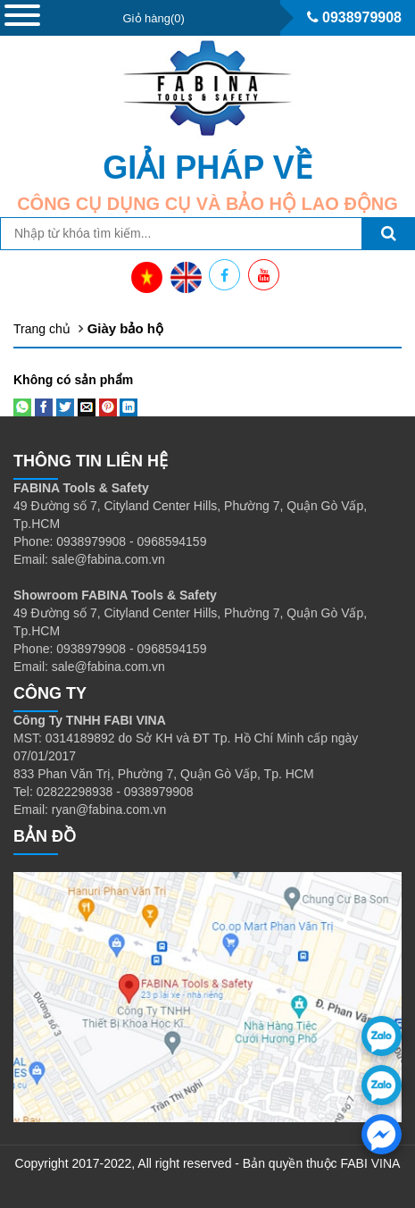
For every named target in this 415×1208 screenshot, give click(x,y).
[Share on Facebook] (44, 406)
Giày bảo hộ (125, 328)
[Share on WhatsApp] (22, 406)
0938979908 (354, 17)
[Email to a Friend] (86, 406)
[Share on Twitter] (65, 406)
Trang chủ (42, 329)
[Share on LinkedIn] (128, 406)
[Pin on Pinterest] (108, 406)
